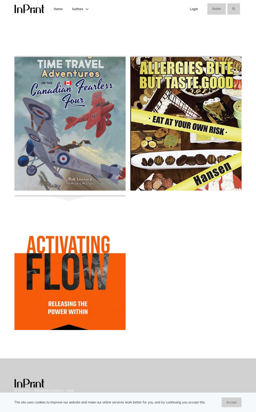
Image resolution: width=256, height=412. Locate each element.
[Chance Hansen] (186, 189)
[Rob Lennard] (70, 189)
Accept (231, 402)
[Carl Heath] (70, 329)
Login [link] (194, 9)
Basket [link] (216, 8)
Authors (77, 9)
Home (58, 9)
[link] (29, 9)
